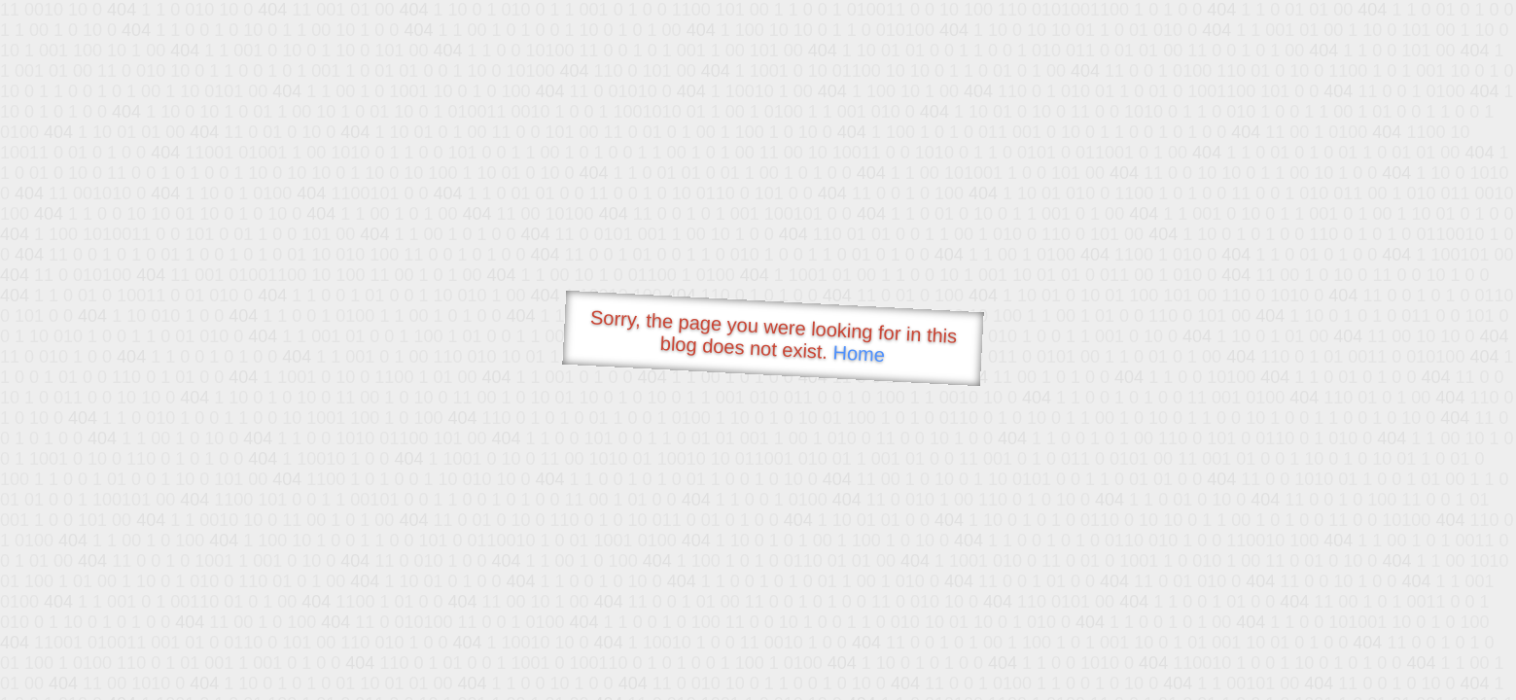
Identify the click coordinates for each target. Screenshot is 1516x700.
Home (858, 353)
